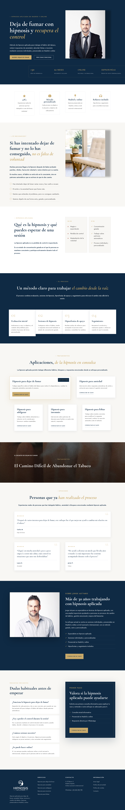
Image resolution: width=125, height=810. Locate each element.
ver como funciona (43, 57)
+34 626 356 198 (77, 790)
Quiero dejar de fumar (20, 57)
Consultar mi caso (21, 394)
